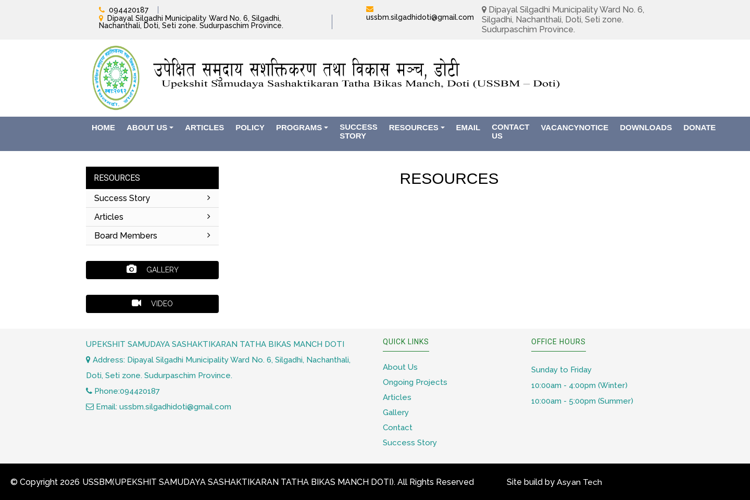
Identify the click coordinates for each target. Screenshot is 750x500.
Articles (152, 217)
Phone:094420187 (123, 391)
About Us (400, 367)
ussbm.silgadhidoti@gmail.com (420, 17)
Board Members (152, 236)
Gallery (153, 269)
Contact (398, 427)
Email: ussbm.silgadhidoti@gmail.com (158, 406)
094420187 (128, 10)
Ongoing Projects (415, 382)
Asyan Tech (579, 482)
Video (152, 303)
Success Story (152, 198)
